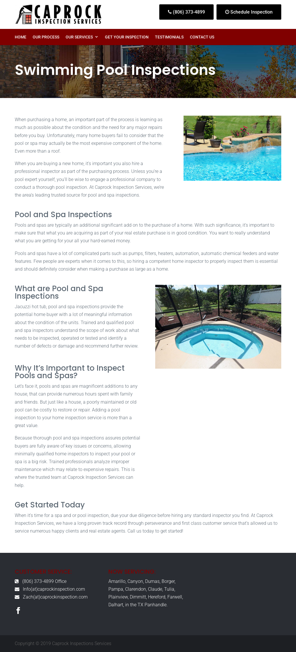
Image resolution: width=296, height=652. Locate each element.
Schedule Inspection (249, 12)
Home (20, 37)
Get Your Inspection (127, 37)
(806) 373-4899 (186, 12)
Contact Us (202, 37)
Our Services (79, 37)
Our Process (46, 37)
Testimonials (169, 37)
